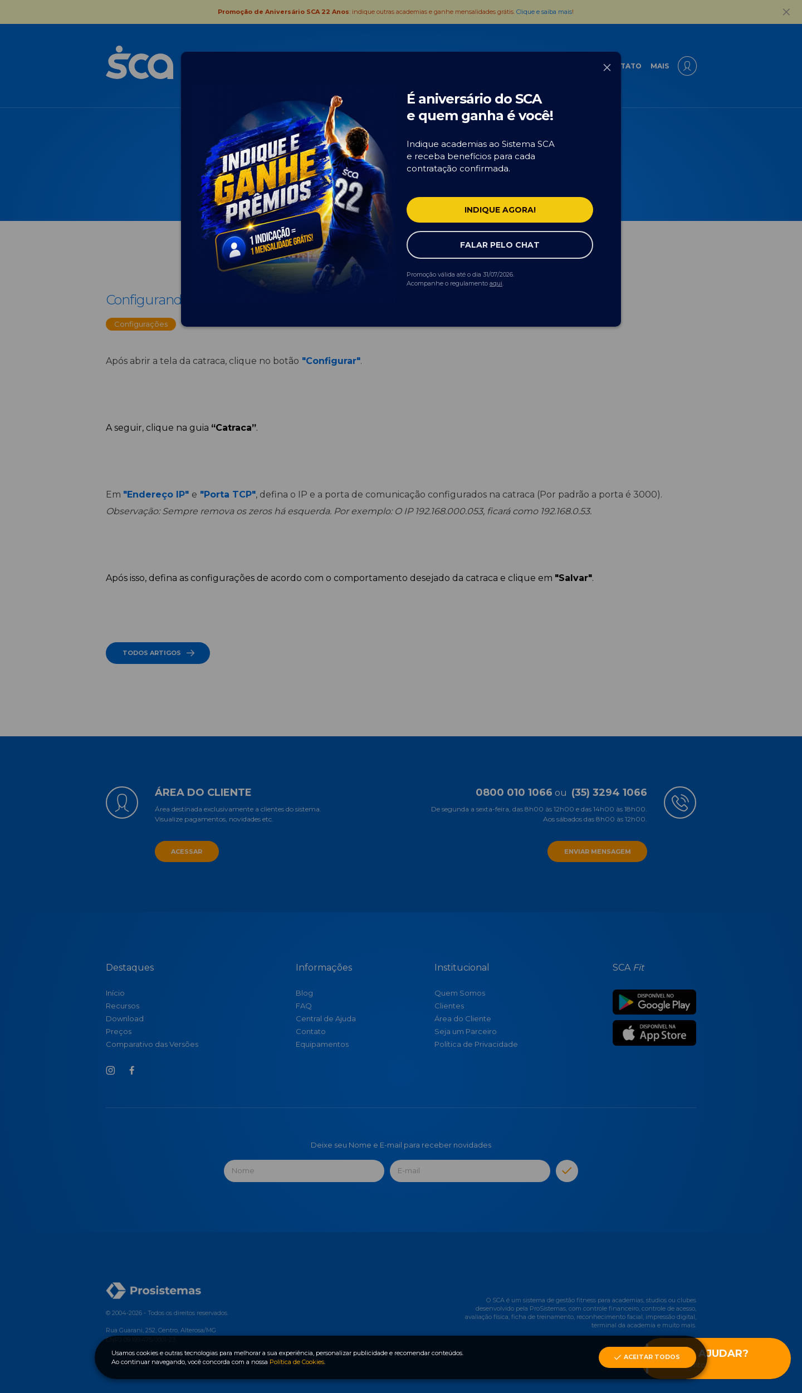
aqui (496, 283)
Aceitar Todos (646, 1357)
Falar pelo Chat (500, 245)
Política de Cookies (297, 1362)
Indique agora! (500, 210)
